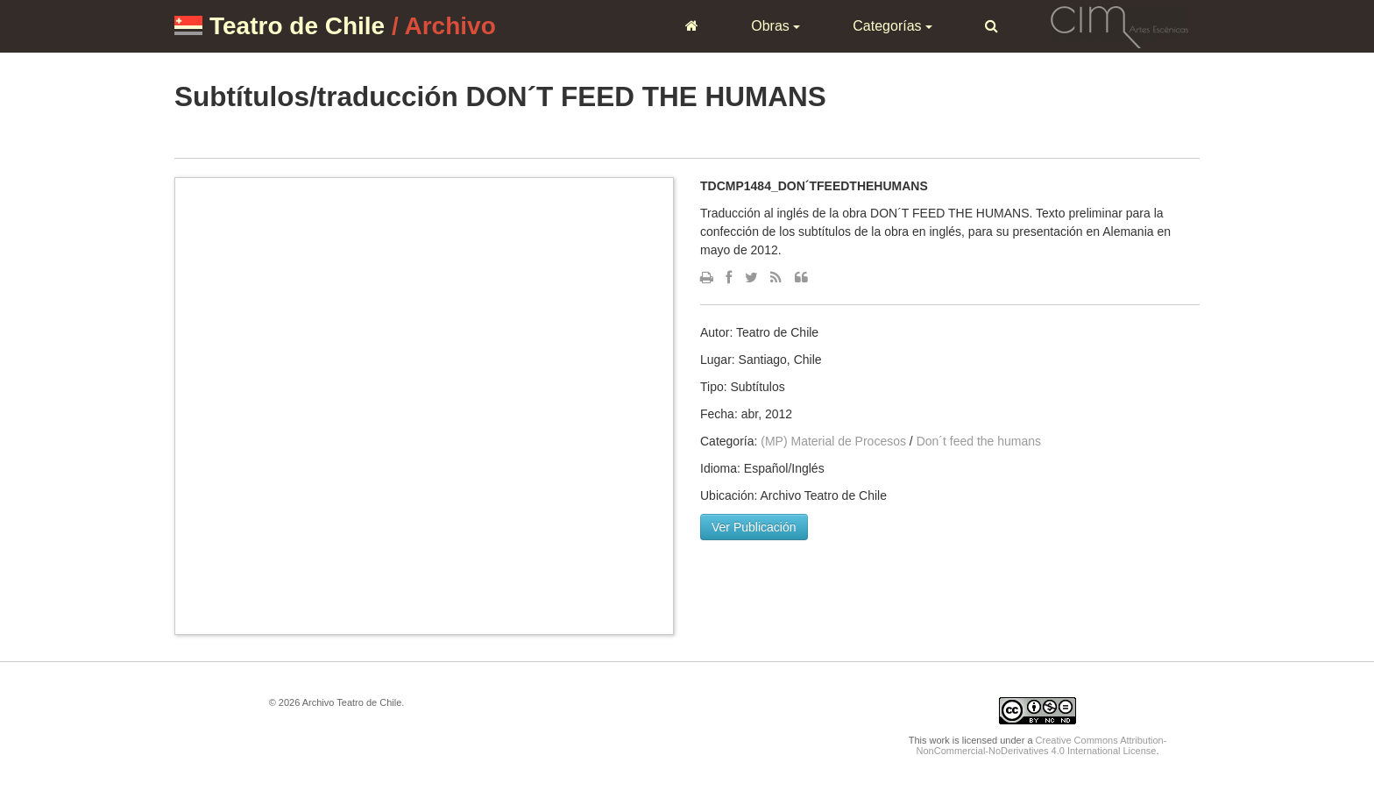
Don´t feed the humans (979, 441)
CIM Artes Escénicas (1119, 25)
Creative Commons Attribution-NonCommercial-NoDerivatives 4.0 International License (1042, 745)
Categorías (892, 25)
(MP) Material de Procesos (833, 441)
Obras (775, 25)
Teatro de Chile (297, 25)
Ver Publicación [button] (754, 527)
